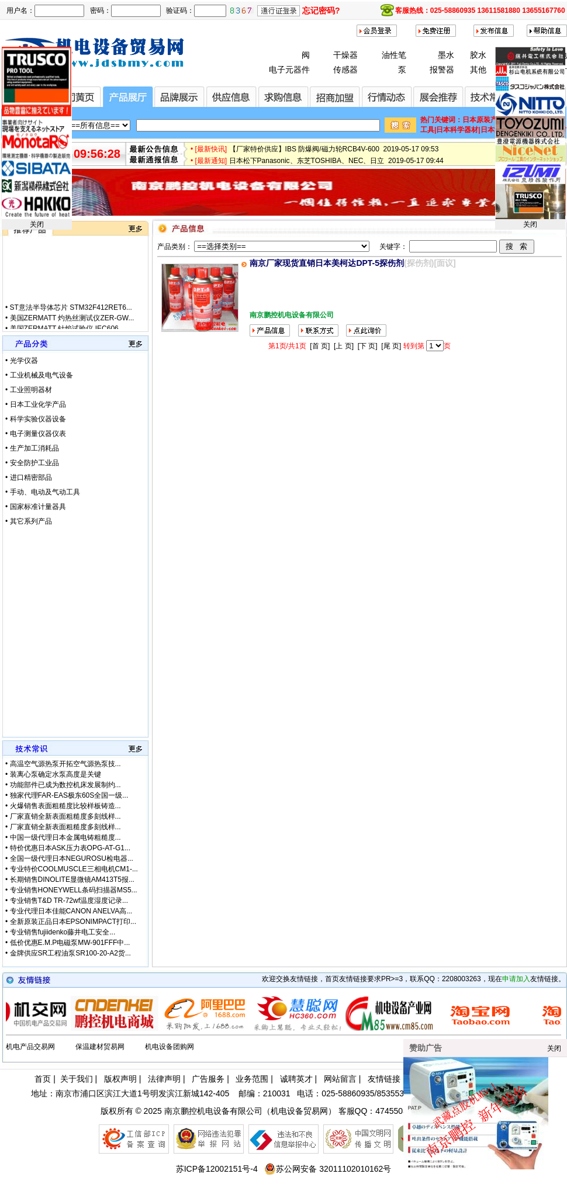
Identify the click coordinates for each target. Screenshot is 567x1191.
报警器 (442, 69)
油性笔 (394, 55)
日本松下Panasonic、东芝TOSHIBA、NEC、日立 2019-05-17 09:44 (336, 165)
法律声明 (164, 1078)
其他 (478, 69)
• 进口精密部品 (28, 477)
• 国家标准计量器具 (35, 507)
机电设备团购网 (169, 1047)
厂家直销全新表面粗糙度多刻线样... (65, 816)
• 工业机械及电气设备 (39, 375)
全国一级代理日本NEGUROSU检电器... (71, 858)
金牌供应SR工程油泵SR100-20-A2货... (70, 953)
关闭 (37, 224)
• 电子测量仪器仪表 (35, 434)
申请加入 (516, 979)
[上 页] (344, 346)
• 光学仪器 (21, 360)
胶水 (478, 55)
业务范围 (252, 1078)
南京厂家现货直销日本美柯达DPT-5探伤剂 (327, 263)
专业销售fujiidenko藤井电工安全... (63, 932)
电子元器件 (289, 69)
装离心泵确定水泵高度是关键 (55, 774)
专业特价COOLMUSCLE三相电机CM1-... (74, 869)
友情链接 (384, 1078)
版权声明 (120, 1078)
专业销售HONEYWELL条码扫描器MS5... (73, 890)
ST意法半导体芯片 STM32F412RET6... (71, 315)
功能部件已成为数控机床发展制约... (65, 785)
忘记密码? (321, 10)
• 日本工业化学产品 (35, 404)
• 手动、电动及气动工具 (42, 492)
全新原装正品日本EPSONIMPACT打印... (73, 922)
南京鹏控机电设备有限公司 (213, 1111)
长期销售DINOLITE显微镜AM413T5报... (72, 879)
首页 (42, 1078)
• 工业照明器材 (28, 390)
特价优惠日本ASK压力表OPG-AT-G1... (70, 848)
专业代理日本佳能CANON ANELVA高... (71, 911)
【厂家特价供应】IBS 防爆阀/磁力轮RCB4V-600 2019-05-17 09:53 (334, 153)
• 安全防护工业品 (32, 463)
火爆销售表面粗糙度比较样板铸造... (65, 806)
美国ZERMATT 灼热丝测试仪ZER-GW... (72, 325)
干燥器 (345, 55)
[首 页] (320, 346)
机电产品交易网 (30, 1047)
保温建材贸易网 (100, 1047)
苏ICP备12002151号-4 (217, 1168)
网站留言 (340, 1078)
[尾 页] (391, 346)
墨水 (446, 55)
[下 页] (368, 346)
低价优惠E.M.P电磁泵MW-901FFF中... (70, 943)
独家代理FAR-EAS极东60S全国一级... (69, 795)
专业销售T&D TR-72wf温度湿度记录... (69, 900)
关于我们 (76, 1078)
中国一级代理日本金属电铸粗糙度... (65, 837)
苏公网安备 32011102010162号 (327, 1169)
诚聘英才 (296, 1078)
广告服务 (208, 1078)
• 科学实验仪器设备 (35, 419)
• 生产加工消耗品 (32, 448)
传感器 (345, 69)
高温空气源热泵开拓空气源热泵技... (65, 764)
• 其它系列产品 (28, 521)
